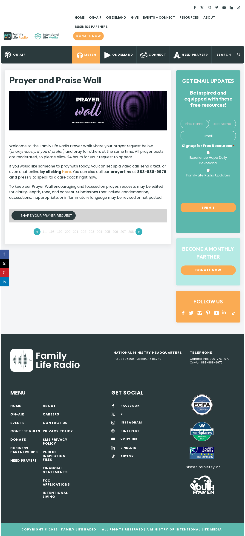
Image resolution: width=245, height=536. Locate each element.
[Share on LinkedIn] (4, 281)
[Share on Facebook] (4, 254)
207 (123, 231)
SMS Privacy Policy (55, 441)
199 (59, 231)
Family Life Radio (65, 37)
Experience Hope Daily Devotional (208, 160)
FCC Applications (56, 482)
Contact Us (55, 423)
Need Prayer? (23, 460)
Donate (18, 439)
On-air (17, 414)
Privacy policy (58, 431)
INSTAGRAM (199, 313)
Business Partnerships (24, 450)
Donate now (88, 36)
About (209, 17)
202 (83, 231)
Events (17, 423)
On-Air (95, 17)
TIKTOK (127, 456)
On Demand (116, 17)
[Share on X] (4, 263)
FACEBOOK (130, 406)
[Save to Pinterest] (4, 272)
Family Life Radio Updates (208, 175)
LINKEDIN (225, 313)
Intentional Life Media (198, 529)
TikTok (233, 313)
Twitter (191, 313)
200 (67, 231)
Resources (189, 17)
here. (67, 171)
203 (91, 231)
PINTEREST (208, 313)
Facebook (183, 313)
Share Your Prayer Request (46, 215)
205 (107, 231)
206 (115, 231)
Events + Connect (159, 17)
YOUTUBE (216, 313)
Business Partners (91, 26)
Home (79, 17)
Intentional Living (55, 494)
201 (75, 231)
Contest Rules (25, 431)
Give (134, 17)
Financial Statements (55, 470)
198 (52, 231)
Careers (51, 414)
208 (131, 231)
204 (99, 231)
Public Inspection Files (54, 456)
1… (44, 231)
